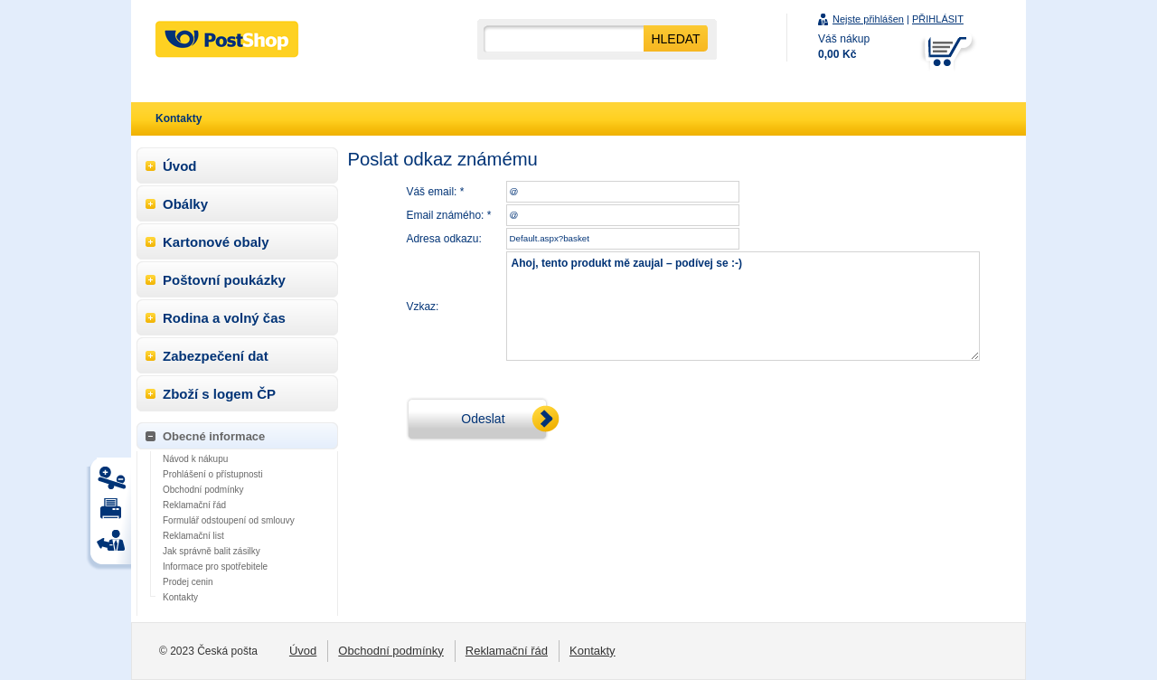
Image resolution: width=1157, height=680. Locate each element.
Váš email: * (435, 191)
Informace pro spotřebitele (215, 566)
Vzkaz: (422, 306)
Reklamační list (193, 536)
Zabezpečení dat (215, 356)
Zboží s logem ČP (219, 393)
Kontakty (180, 597)
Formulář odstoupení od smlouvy (229, 520)
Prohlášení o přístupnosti (213, 474)
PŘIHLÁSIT (938, 19)
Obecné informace (214, 436)
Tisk (114, 482)
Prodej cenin (188, 582)
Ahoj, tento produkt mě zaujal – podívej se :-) (743, 306)
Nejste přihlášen (868, 19)
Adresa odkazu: (443, 238)
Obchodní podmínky (203, 490)
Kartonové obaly (216, 242)
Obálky (185, 204)
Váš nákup (844, 47)
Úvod (180, 166)
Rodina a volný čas (224, 318)
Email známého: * (448, 215)
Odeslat (482, 418)
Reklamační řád (194, 505)
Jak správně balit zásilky (211, 551)
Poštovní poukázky (224, 280)
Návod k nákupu (195, 459)
